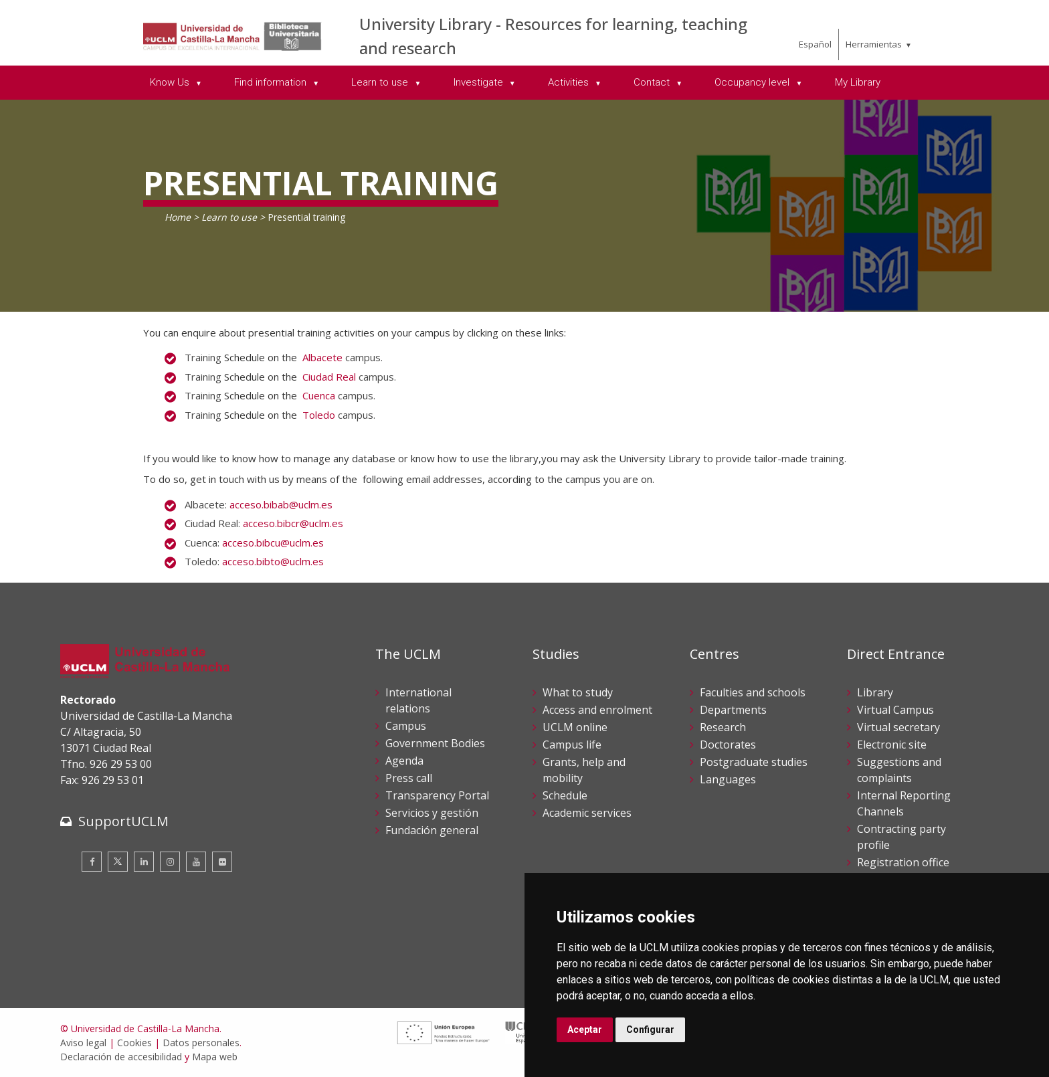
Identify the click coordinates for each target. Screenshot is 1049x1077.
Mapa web (214, 1056)
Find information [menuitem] (271, 82)
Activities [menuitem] (569, 82)
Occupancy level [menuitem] (753, 82)
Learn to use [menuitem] (381, 82)
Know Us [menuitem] (171, 82)
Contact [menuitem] (653, 82)
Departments (733, 709)
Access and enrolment (597, 709)
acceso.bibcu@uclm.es (273, 542)
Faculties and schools (752, 692)
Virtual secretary (898, 727)
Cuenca (318, 395)
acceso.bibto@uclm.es (273, 561)
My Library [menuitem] (857, 82)
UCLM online (575, 727)
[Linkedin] (144, 862)
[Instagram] (170, 862)
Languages (728, 779)
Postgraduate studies (753, 762)
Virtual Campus (895, 709)
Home (178, 217)
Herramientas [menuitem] (874, 44)
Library (875, 692)
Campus (405, 725)
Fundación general (431, 830)
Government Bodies (435, 743)
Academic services (587, 812)
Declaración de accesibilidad (121, 1056)
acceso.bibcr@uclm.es (293, 523)
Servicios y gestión (431, 812)
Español (815, 44)
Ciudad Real (329, 376)
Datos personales (201, 1042)
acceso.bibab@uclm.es (280, 504)
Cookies (134, 1042)
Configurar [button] (650, 1029)
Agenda (404, 760)
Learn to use (229, 217)
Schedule (565, 795)
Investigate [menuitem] (480, 82)
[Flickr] (222, 862)
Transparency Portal (437, 795)
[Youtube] (196, 862)
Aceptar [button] (584, 1029)
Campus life (572, 744)
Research (723, 727)
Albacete (322, 357)
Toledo (318, 414)
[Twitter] (118, 862)
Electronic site (892, 744)
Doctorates (728, 744)
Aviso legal (83, 1042)
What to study (578, 692)
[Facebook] (92, 862)
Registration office (903, 862)
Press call (408, 778)
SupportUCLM (123, 821)
